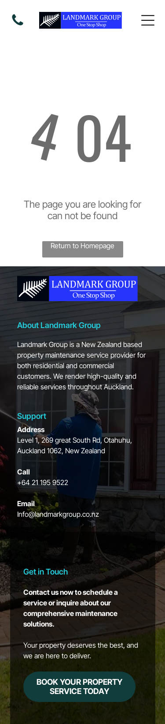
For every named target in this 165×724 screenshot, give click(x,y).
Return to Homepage (82, 245)
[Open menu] (147, 20)
